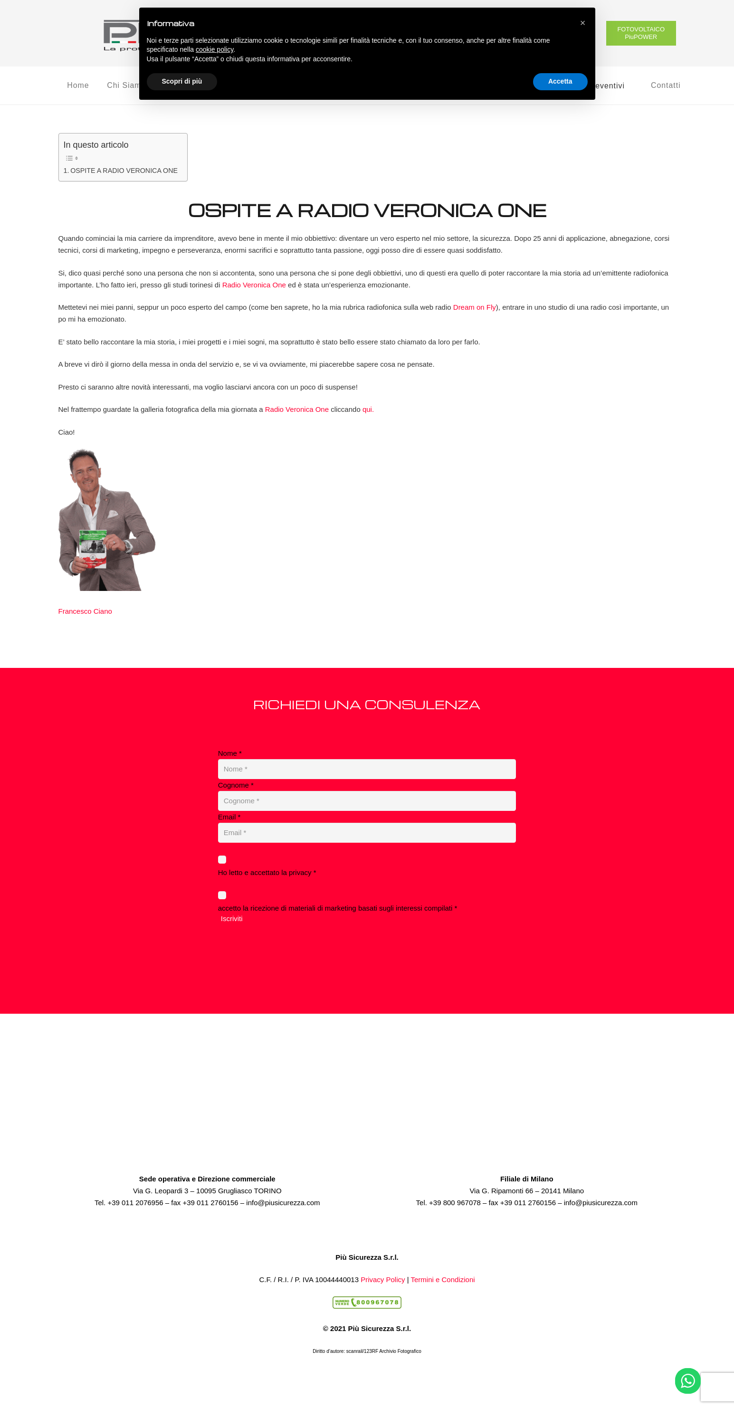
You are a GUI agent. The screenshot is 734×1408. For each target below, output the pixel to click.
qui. (368, 409)
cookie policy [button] (214, 49)
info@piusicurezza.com (283, 1203)
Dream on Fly (474, 307)
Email (229, 817)
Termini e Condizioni (443, 1279)
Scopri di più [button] (182, 81)
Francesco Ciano (85, 611)
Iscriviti (232, 918)
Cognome (236, 785)
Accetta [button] (560, 81)
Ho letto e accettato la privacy (267, 872)
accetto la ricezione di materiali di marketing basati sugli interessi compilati (338, 908)
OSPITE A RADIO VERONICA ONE (124, 170)
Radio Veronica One (254, 285)
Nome (230, 753)
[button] (583, 22)
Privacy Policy (383, 1279)
